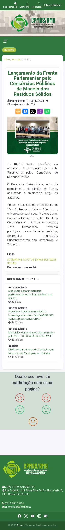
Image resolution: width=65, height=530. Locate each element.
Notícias (16, 59)
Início (7, 59)
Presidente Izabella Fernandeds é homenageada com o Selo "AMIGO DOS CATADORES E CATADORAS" (31, 315)
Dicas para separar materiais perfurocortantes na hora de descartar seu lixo (30, 294)
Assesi (20, 525)
